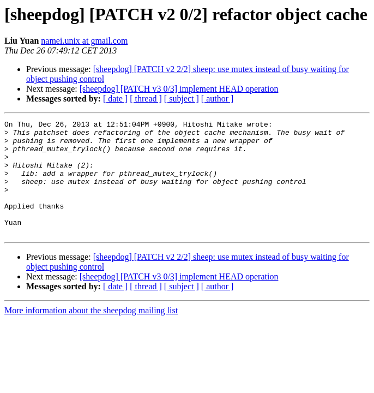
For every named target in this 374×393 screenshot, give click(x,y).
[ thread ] (146, 98)
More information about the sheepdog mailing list (91, 333)
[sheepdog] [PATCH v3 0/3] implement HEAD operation (179, 88)
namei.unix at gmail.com (84, 40)
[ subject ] (181, 98)
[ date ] (115, 98)
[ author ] (217, 98)
